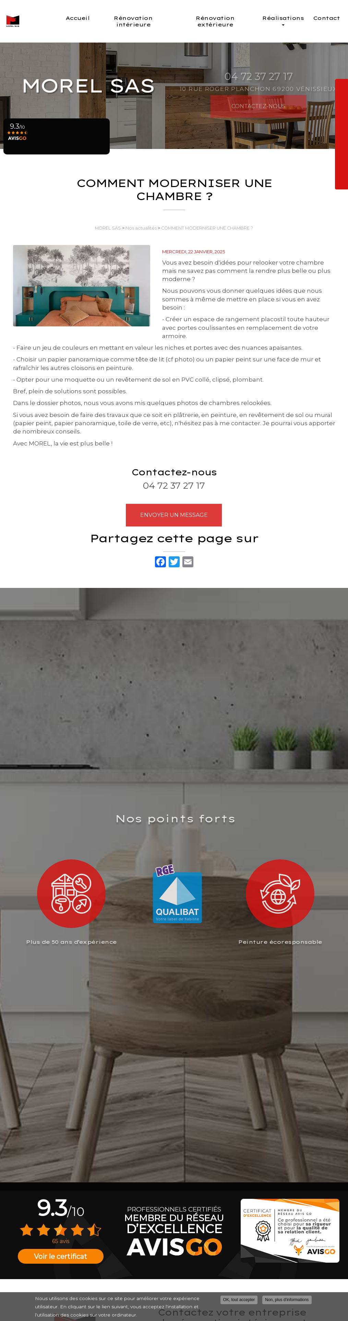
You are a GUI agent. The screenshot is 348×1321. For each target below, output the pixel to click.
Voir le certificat (60, 1256)
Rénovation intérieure (155, 21)
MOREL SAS (108, 228)
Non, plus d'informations (287, 1299)
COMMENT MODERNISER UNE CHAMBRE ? (207, 228)
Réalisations (285, 20)
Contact (326, 18)
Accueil (105, 18)
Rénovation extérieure (225, 21)
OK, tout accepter (239, 1299)
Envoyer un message (174, 515)
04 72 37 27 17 (174, 485)
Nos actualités (141, 228)
